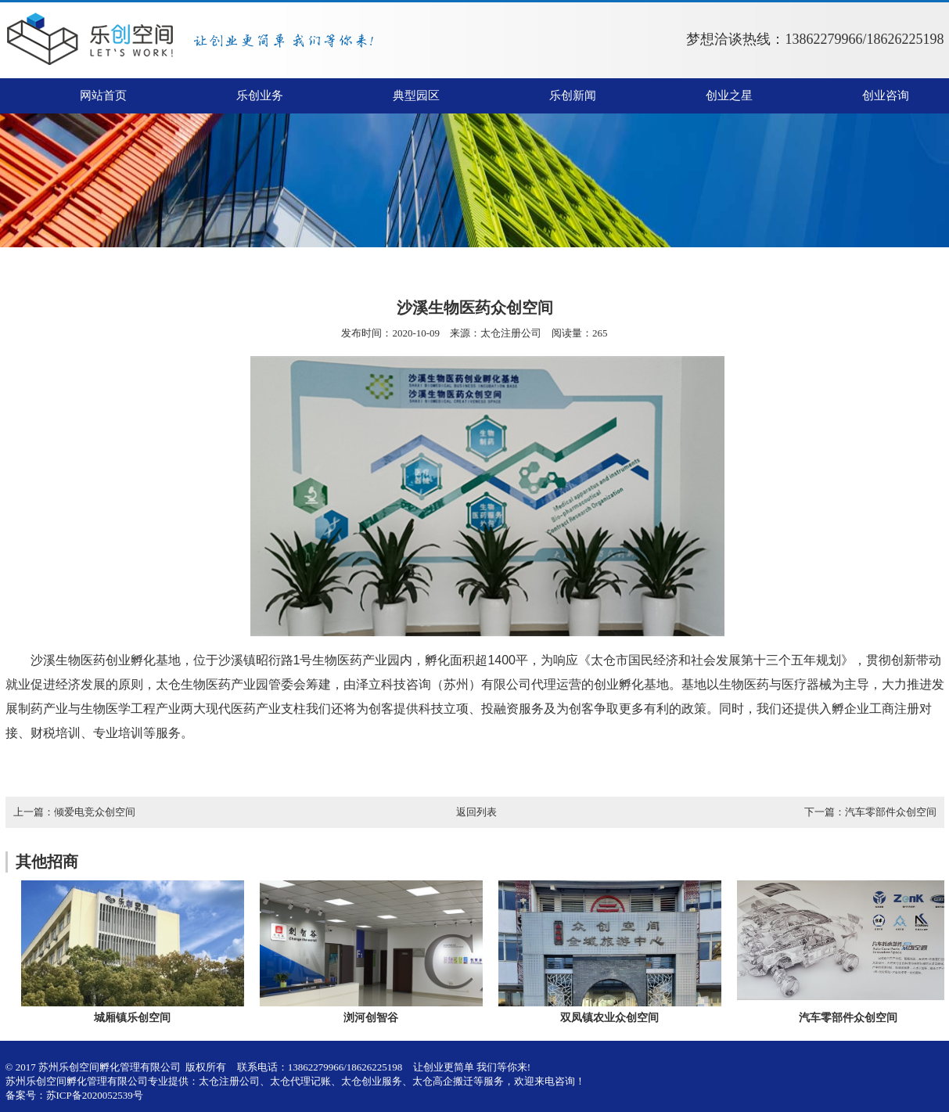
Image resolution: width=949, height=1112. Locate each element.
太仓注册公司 (510, 333)
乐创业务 (259, 95)
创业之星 (729, 95)
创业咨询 (885, 95)
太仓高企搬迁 (442, 1081)
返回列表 (476, 812)
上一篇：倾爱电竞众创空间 (74, 812)
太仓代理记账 (300, 1081)
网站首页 (103, 95)
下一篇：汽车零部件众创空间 (870, 812)
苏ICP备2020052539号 (94, 1095)
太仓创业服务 (371, 1081)
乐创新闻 (572, 95)
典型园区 (416, 95)
